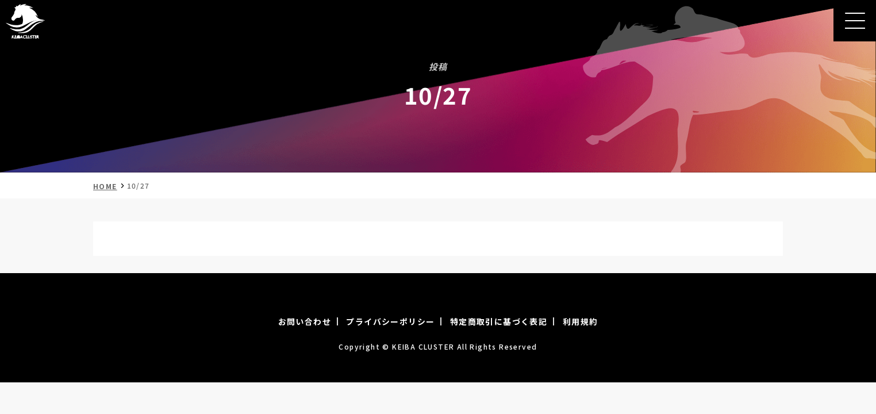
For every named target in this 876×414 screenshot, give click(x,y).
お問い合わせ (304, 321)
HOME (105, 186)
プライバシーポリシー (390, 321)
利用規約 (580, 321)
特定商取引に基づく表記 (498, 321)
